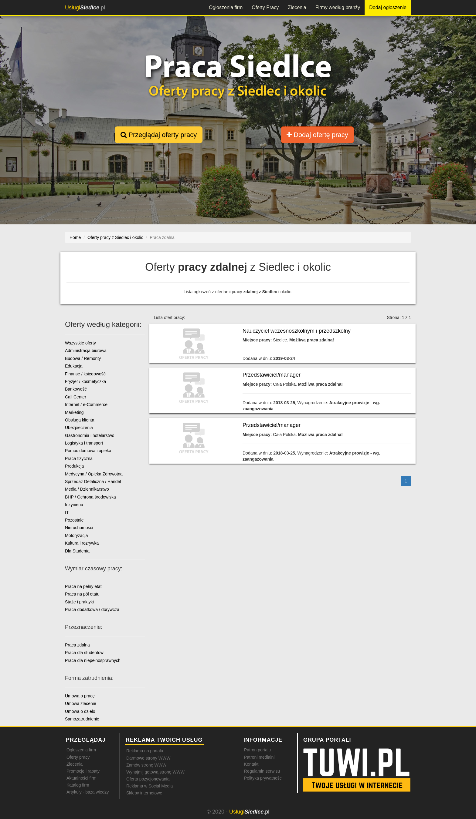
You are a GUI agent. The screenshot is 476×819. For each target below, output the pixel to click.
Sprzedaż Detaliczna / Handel (93, 481)
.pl (85, 8)
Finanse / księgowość (85, 373)
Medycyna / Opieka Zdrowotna (94, 474)
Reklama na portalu (144, 750)
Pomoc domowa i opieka (88, 450)
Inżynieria (74, 504)
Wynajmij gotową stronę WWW (155, 772)
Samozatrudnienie (82, 719)
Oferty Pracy (265, 7)
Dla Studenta (77, 551)
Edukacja (74, 366)
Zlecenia (297, 7)
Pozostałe (74, 520)
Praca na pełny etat (83, 586)
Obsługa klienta (79, 420)
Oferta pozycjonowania (147, 779)
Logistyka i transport (84, 443)
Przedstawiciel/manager (272, 375)
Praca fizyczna (79, 458)
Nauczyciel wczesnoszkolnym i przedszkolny (297, 331)
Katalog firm (77, 785)
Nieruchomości (79, 527)
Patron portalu (257, 749)
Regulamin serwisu (262, 771)
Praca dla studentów (84, 652)
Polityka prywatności (263, 778)
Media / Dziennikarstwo (87, 489)
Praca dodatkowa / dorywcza (92, 609)
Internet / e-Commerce (86, 404)
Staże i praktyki (79, 601)
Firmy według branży (337, 7)
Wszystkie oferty (80, 343)
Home (75, 237)
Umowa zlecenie (80, 703)
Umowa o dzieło (80, 711)
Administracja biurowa (86, 350)
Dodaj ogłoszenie (387, 7)
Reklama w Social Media (149, 786)
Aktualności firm (81, 778)
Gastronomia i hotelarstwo (89, 435)
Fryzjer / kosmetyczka (85, 381)
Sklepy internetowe (144, 792)
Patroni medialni (259, 757)
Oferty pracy (78, 757)
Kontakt (251, 764)
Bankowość (76, 389)
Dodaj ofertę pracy (317, 135)
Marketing (74, 412)
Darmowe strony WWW (148, 758)
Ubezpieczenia (79, 427)
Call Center (75, 396)
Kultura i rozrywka (82, 543)
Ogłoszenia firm (226, 7)
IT (67, 512)
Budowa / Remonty (83, 358)
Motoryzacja (76, 535)
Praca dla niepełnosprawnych (93, 660)
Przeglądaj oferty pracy (159, 135)
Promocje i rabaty (83, 771)
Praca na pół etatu (82, 594)
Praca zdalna (77, 645)
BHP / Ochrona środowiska (90, 497)
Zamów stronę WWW (146, 765)
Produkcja (74, 466)
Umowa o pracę (80, 695)
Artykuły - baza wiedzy (87, 792)
